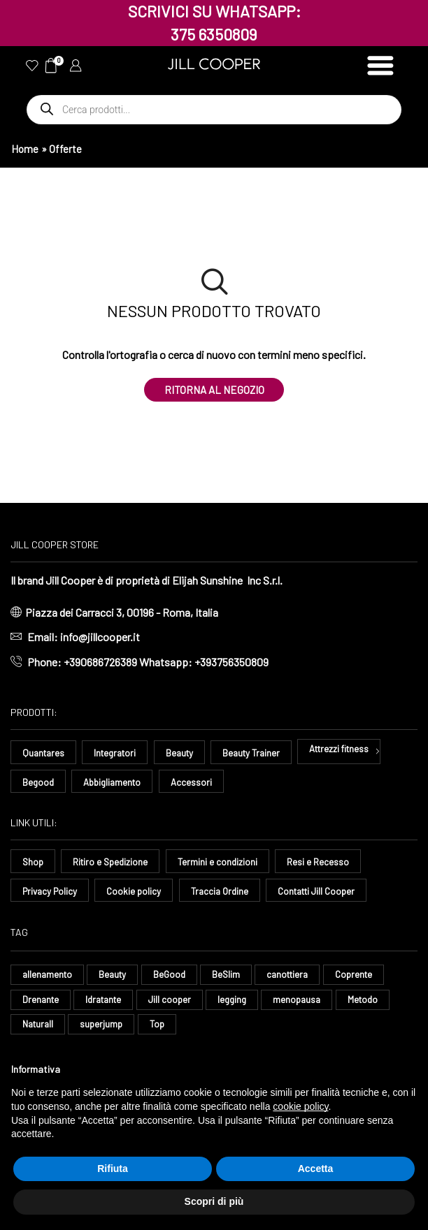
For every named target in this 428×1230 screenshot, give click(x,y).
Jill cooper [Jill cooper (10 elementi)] (177, 1003)
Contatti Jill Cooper (329, 892)
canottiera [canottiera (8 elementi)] (297, 977)
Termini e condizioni (223, 864)
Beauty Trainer (261, 755)
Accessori (198, 783)
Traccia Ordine (227, 892)
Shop (33, 864)
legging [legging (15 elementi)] (242, 1003)
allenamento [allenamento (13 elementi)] (48, 977)
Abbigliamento (116, 783)
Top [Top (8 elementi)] (163, 1029)
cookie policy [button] (300, 1106)
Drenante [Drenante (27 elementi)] (41, 1003)
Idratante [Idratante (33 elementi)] (108, 1003)
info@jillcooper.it (100, 638)
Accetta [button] (316, 1168)
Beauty (187, 755)
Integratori (120, 755)
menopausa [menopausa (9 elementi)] (309, 1003)
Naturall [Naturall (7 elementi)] (39, 1029)
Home (24, 148)
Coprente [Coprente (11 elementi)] (367, 977)
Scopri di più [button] (214, 1201)
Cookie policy (138, 892)
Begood (38, 783)
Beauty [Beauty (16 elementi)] (116, 977)
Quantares (44, 755)
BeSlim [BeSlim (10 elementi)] (233, 977)
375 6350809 (214, 34)
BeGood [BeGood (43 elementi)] (175, 977)
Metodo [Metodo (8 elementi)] (377, 1003)
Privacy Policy (51, 892)
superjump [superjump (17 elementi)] (106, 1029)
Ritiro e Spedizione (113, 864)
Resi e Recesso (324, 864)
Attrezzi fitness (354, 750)
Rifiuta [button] (112, 1168)
